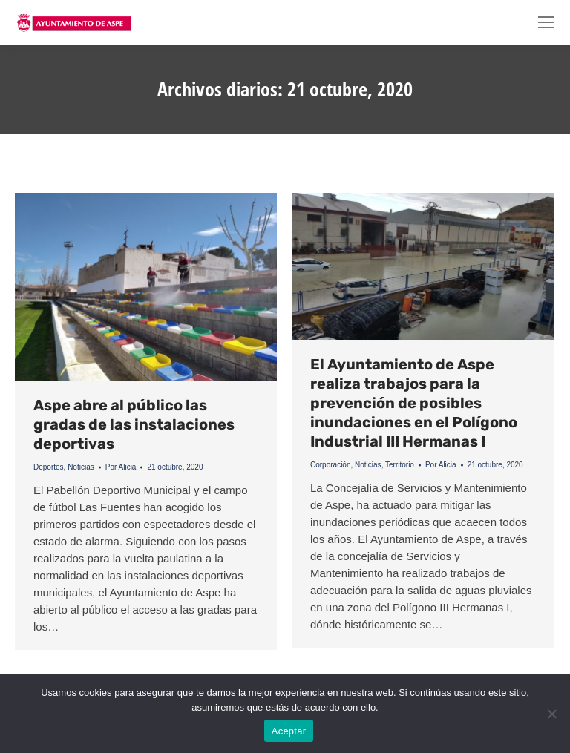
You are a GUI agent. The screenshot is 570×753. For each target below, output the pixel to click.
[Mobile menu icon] (546, 22)
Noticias (81, 467)
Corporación (330, 465)
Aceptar (289, 731)
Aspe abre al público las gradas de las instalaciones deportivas (134, 424)
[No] (551, 713)
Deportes (48, 467)
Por (121, 467)
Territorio (399, 465)
